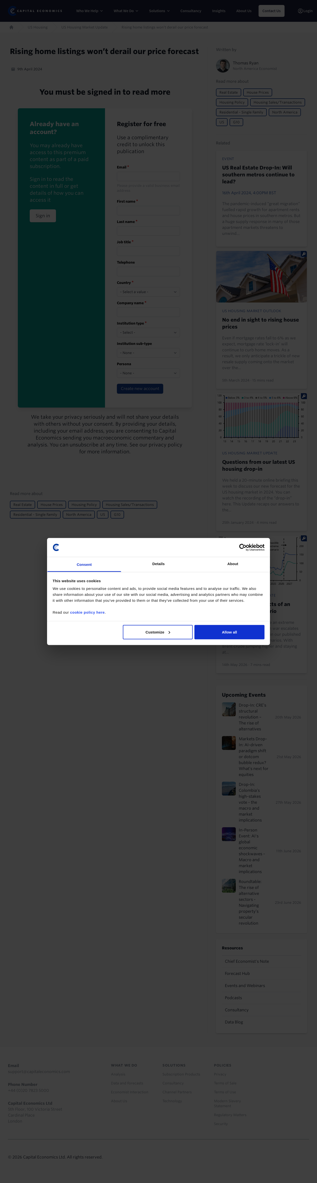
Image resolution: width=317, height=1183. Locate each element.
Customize (158, 632)
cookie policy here (87, 612)
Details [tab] (158, 564)
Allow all (229, 632)
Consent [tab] (84, 564)
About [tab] (232, 564)
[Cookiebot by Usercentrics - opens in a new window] (242, 547)
